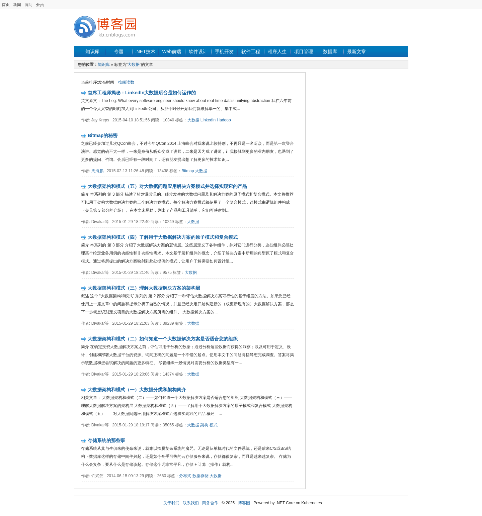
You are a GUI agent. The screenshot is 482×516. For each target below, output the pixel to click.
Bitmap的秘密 (102, 135)
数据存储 (200, 476)
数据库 (330, 51)
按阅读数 (126, 82)
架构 (204, 425)
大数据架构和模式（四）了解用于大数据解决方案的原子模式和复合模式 (163, 237)
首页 (6, 4)
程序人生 (277, 51)
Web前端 (171, 51)
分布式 (185, 476)
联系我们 (191, 503)
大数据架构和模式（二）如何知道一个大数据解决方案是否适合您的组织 (163, 338)
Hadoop (224, 120)
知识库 (92, 51)
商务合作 (210, 503)
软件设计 (198, 51)
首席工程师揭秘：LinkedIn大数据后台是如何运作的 (142, 92)
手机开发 (224, 51)
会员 (40, 4)
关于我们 (171, 503)
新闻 (17, 4)
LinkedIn (208, 120)
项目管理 (303, 51)
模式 (214, 425)
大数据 (134, 64)
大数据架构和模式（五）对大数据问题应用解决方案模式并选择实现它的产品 (167, 186)
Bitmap (187, 171)
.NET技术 (145, 51)
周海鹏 (97, 171)
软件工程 (250, 51)
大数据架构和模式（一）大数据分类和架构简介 (137, 389)
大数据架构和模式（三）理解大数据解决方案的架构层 (144, 288)
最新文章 (356, 51)
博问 (28, 4)
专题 (119, 51)
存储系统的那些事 (106, 440)
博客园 (244, 503)
